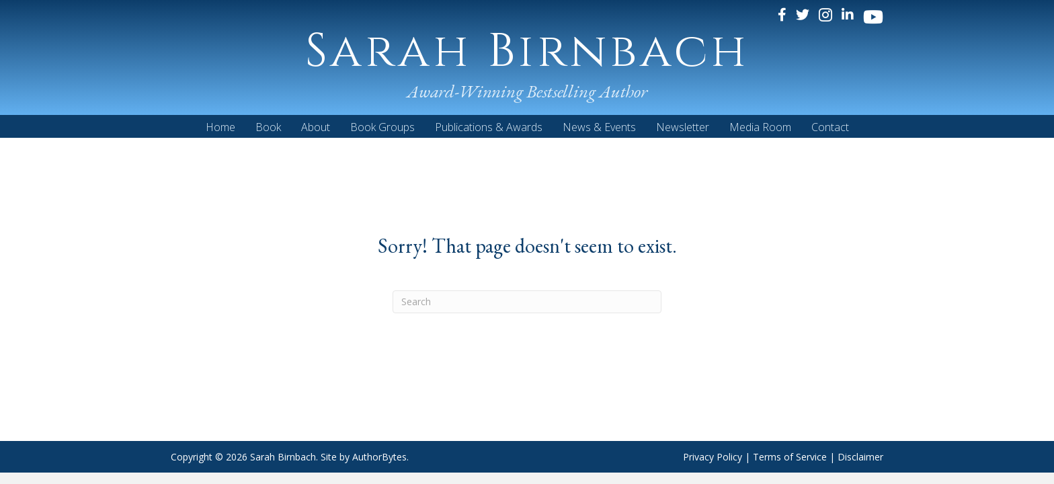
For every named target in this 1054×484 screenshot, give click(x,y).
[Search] (527, 301)
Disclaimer (860, 456)
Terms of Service (790, 456)
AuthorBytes (379, 456)
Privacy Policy (712, 456)
